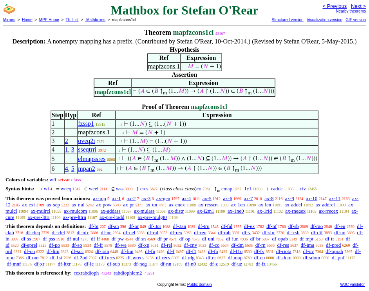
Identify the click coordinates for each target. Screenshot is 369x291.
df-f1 (191, 251)
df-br (255, 239)
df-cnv (190, 245)
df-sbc (268, 232)
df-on (29, 251)
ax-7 (248, 198)
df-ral (152, 232)
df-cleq (32, 232)
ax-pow (104, 205)
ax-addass (111, 211)
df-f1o (236, 251)
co (199, 189)
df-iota (102, 251)
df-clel (58, 232)
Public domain (199, 284)
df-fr (98, 245)
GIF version (355, 20)
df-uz (237, 264)
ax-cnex (177, 205)
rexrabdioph (86, 273)
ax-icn (265, 205)
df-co (214, 245)
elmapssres (91, 158)
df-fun (127, 251)
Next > (358, 6)
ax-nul (78, 205)
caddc (276, 189)
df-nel (129, 232)
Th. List (72, 20)
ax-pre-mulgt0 (151, 217)
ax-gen (163, 198)
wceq (66, 189)
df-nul (73, 239)
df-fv (259, 251)
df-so (77, 245)
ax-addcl (293, 205)
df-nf (271, 226)
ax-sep (53, 205)
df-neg (140, 264)
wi (46, 189)
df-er (211, 257)
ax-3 (145, 198)
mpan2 (86, 168)
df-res (283, 245)
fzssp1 (86, 123)
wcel (94, 189)
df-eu (340, 226)
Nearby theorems (351, 11)
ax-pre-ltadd (112, 217)
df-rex (176, 232)
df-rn (260, 245)
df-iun (232, 239)
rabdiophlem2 (128, 273)
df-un (340, 232)
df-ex (249, 226)
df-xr (39, 264)
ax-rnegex (295, 211)
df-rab (224, 232)
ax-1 (116, 198)
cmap (226, 189)
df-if (95, 239)
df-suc (77, 251)
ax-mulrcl (41, 211)
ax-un (151, 205)
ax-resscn (207, 205)
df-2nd (81, 257)
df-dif (317, 232)
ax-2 (131, 198)
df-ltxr (64, 264)
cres (144, 189)
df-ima (308, 245)
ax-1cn (238, 205)
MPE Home (49, 20)
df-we (121, 245)
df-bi (93, 226)
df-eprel (29, 245)
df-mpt (306, 239)
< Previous (334, 6)
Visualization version (324, 20)
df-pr (162, 239)
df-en (259, 257)
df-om (32, 257)
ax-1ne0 (236, 211)
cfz (303, 189)
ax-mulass (144, 211)
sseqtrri (87, 149)
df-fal (226, 226)
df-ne (106, 232)
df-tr (329, 239)
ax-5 (207, 198)
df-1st (56, 257)
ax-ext (28, 205)
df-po (54, 245)
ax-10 (312, 198)
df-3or (154, 226)
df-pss (49, 239)
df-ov (308, 251)
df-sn (141, 239)
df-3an (179, 226)
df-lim (53, 251)
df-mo (316, 226)
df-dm (237, 245)
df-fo (213, 251)
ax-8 (268, 198)
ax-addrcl (325, 205)
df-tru (204, 226)
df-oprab (334, 251)
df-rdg (188, 257)
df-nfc (83, 232)
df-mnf (14, 264)
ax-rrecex (328, 211)
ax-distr (176, 211)
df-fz (261, 264)
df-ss (26, 239)
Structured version (287, 20)
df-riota (283, 251)
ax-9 (289, 198)
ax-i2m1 (205, 211)
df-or (133, 226)
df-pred (333, 245)
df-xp (143, 245)
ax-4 (186, 198)
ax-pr (128, 205)
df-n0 (190, 264)
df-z (214, 264)
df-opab (280, 239)
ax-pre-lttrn (74, 217)
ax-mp (99, 198)
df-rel (166, 245)
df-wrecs (135, 257)
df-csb (293, 232)
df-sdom (311, 257)
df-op (184, 239)
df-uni (208, 239)
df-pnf (338, 257)
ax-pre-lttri (38, 217)
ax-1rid (264, 211)
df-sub (113, 264)
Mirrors (9, 20)
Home (27, 20)
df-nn (165, 264)
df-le (89, 264)
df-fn (150, 251)
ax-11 (334, 198)
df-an (113, 226)
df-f (171, 251)
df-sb (293, 226)
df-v (246, 232)
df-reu (200, 232)
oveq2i (86, 140)
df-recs (163, 257)
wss (120, 189)
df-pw (118, 239)
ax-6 (227, 198)
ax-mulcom (75, 211)
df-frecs (107, 257)
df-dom (284, 257)
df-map (235, 257)
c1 (249, 189)
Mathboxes (95, 20)
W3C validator (352, 284)
